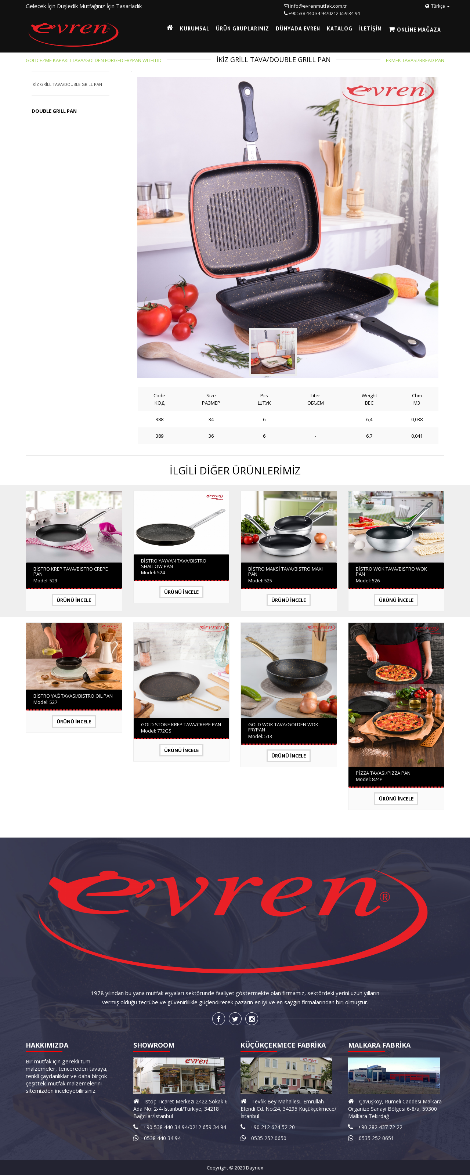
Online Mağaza (418, 29)
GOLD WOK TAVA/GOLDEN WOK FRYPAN (283, 727)
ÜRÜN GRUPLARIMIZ (242, 28)
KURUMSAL (194, 28)
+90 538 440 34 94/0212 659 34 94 (324, 13)
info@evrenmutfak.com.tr (318, 6)
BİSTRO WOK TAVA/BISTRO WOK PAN (391, 571)
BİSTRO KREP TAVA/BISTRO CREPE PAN (70, 571)
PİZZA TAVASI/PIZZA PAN (383, 773)
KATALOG (339, 28)
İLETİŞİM (370, 28)
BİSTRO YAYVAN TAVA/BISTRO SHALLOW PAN (173, 563)
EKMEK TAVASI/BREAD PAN (415, 60)
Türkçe (437, 6)
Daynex (254, 1167)
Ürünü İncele (74, 600)
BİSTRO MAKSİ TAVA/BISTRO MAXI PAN (285, 571)
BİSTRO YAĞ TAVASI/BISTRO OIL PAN (73, 696)
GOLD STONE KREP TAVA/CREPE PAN (181, 724)
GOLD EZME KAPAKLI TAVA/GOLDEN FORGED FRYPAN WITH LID (94, 60)
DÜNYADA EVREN (298, 28)
